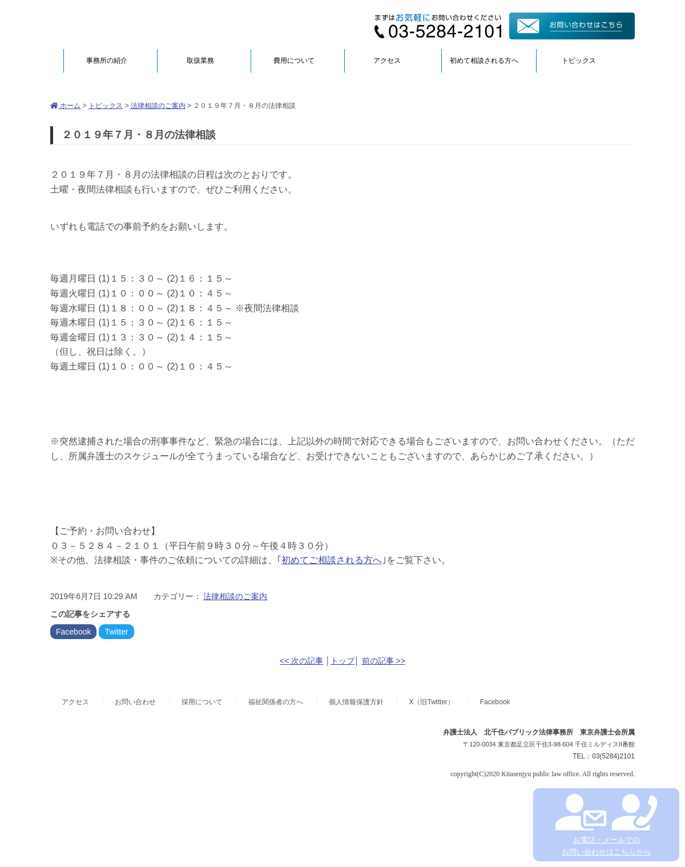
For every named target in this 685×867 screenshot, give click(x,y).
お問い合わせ (135, 702)
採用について (202, 702)
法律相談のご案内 (158, 106)
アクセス (387, 61)
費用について (294, 61)
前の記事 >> (383, 660)
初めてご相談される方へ (331, 560)
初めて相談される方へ (484, 61)
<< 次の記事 (301, 660)
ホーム (65, 106)
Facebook (73, 631)
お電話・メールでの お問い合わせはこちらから (605, 825)
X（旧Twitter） (431, 702)
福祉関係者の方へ (275, 702)
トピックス (579, 61)
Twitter (116, 631)
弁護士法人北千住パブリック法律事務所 (161, 24)
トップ (342, 660)
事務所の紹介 (106, 61)
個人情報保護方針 (356, 702)
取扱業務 (200, 61)
